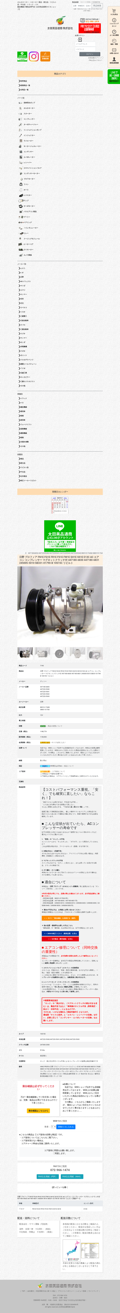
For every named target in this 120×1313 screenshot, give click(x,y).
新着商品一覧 (25, 85)
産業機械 (23, 429)
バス (22, 403)
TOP (23, 1291)
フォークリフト (26, 424)
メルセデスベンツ (26, 360)
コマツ (22, 290)
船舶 (22, 416)
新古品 (22, 463)
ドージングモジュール (29, 239)
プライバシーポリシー (66, 1291)
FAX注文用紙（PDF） (47, 1176)
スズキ (22, 334)
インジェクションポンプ (29, 130)
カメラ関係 (25, 255)
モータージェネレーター (29, 146)
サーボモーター (26, 206)
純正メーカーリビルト (28, 480)
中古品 (22, 472)
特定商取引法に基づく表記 (45, 1291)
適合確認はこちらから (38, 1111)
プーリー (24, 217)
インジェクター (26, 135)
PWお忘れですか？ (95, 60)
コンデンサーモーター (29, 173)
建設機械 (23, 407)
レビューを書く (60, 1187)
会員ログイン (80, 35)
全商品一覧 (24, 90)
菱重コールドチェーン (28, 364)
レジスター (25, 195)
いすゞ (22, 273)
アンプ (23, 201)
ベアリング (25, 222)
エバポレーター (26, 157)
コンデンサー (25, 152)
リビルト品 (24, 467)
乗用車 (22, 411)
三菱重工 (23, 316)
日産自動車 (24, 320)
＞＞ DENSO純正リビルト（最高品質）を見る (60, 933)
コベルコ (23, 307)
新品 (22, 459)
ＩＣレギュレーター (28, 228)
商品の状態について (55, 726)
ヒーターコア (25, 244)
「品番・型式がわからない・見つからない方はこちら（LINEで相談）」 (87, 9)
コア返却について (58, 771)
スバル (22, 325)
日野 (22, 277)
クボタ (22, 351)
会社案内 (30, 1291)
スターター (25, 114)
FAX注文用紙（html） (72, 1176)
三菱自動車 (24, 329)
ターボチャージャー (28, 124)
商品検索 (75, 2)
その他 (22, 386)
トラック (23, 398)
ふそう (22, 268)
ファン (23, 184)
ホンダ (22, 342)
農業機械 (23, 433)
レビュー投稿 (81, 1291)
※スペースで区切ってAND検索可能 (90, 2)
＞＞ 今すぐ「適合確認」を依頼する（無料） (60, 918)
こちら (42, 1137)
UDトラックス (25, 281)
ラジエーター (25, 141)
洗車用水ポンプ (26, 103)
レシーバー (25, 162)
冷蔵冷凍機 (24, 442)
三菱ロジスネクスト (27, 381)
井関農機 (23, 347)
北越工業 (23, 373)
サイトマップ (93, 1291)
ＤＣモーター (25, 250)
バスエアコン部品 (27, 211)
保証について (69, 766)
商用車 (22, 420)
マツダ (22, 286)
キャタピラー (25, 377)
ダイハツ (23, 355)
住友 (22, 299)
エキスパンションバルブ (29, 168)
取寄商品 (23, 81)
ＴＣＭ (22, 368)
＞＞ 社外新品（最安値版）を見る (60, 939)
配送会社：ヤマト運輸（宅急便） (34, 1224)
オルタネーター (26, 108)
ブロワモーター (26, 179)
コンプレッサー (26, 119)
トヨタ (22, 312)
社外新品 (23, 476)
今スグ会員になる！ (59, 742)
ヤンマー (23, 294)
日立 (22, 303)
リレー (23, 233)
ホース (23, 190)
